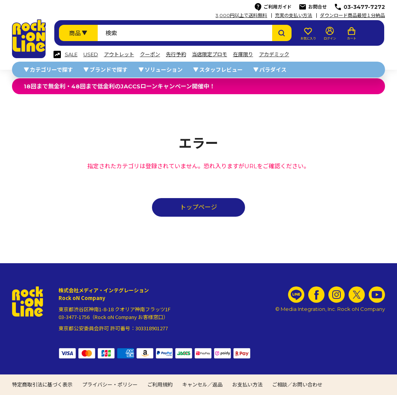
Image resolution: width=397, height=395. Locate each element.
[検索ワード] (185, 33)
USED (90, 54)
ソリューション (164, 69)
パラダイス (273, 69)
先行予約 (176, 54)
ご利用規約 (160, 384)
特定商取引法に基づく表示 (42, 384)
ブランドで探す (109, 69)
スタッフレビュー (221, 69)
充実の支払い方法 (293, 15)
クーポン (150, 54)
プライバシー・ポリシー (110, 384)
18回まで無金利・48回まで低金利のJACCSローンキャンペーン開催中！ (119, 86)
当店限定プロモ (209, 54)
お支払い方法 (247, 384)
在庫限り (243, 54)
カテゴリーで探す (51, 69)
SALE (71, 54)
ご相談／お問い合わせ (297, 384)
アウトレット (119, 54)
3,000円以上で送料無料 (241, 15)
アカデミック (274, 54)
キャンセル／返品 (202, 384)
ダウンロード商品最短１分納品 (352, 15)
